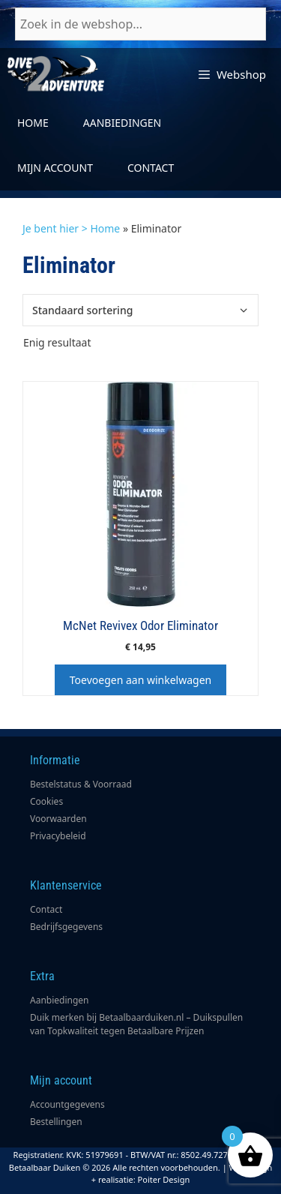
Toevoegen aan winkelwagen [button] (140, 680)
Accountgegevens (67, 1104)
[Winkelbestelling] (140, 310)
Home (33, 123)
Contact (150, 167)
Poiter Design (164, 1179)
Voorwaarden (58, 818)
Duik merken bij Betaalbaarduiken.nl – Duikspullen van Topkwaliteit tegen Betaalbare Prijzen (136, 1024)
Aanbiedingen (122, 123)
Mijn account (55, 167)
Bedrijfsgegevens (66, 926)
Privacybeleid (58, 836)
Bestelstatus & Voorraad (81, 784)
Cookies (46, 801)
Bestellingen (56, 1121)
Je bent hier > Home (71, 228)
